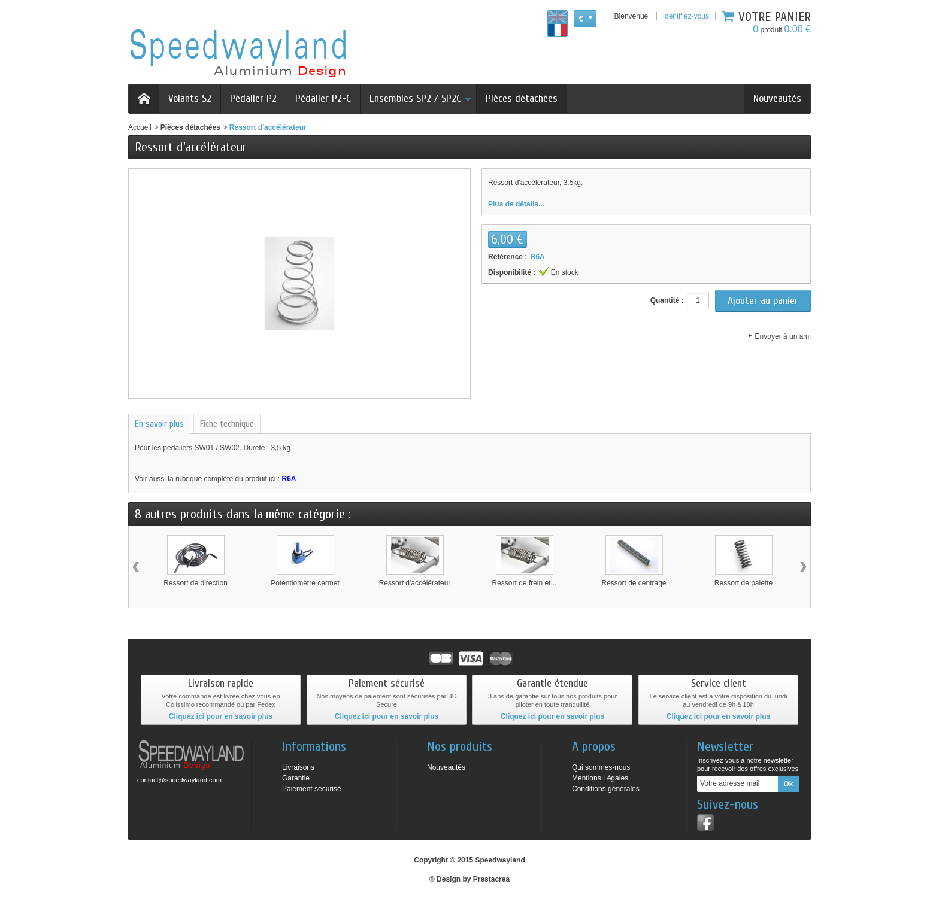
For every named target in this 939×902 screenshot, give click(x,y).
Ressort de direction (195, 583)
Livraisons (298, 767)
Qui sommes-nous (601, 767)
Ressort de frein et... (524, 583)
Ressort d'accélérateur (415, 583)
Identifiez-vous (686, 16)
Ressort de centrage (633, 583)
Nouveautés (777, 98)
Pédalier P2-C (323, 98)
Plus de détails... (516, 204)
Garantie (296, 778)
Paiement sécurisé (311, 789)
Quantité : (667, 300)
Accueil (140, 127)
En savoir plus (159, 423)
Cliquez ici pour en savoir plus (220, 716)
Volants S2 (189, 98)
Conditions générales (606, 789)
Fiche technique (227, 423)
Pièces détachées (522, 98)
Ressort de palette (743, 583)
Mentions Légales (600, 778)
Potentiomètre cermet (305, 583)
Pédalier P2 (253, 98)
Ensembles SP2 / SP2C (420, 98)
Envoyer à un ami (783, 336)
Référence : (507, 257)
